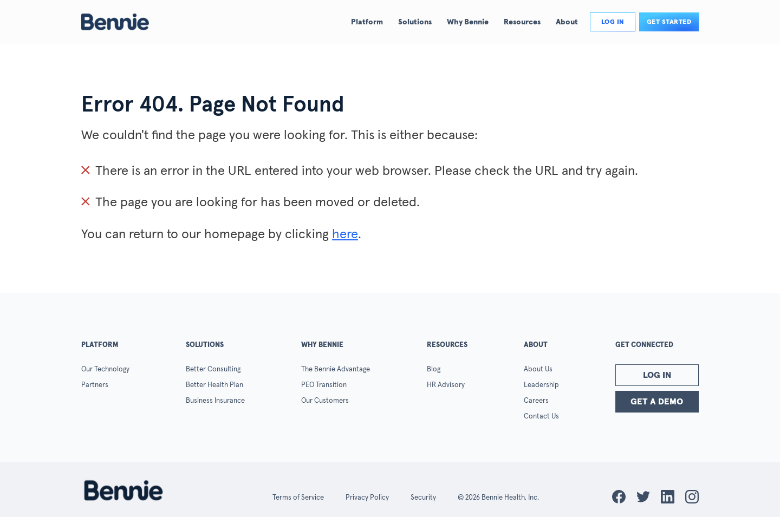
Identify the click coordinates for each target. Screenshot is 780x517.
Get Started (669, 22)
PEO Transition (324, 385)
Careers (536, 400)
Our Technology (105, 369)
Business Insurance (215, 400)
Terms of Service (298, 497)
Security (423, 497)
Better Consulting (213, 369)
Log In (657, 375)
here (345, 234)
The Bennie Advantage (335, 369)
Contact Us (541, 416)
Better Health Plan (214, 385)
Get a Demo (656, 401)
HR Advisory (446, 385)
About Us (538, 369)
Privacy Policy (367, 497)
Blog (433, 369)
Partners (94, 385)
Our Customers (325, 400)
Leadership (541, 385)
